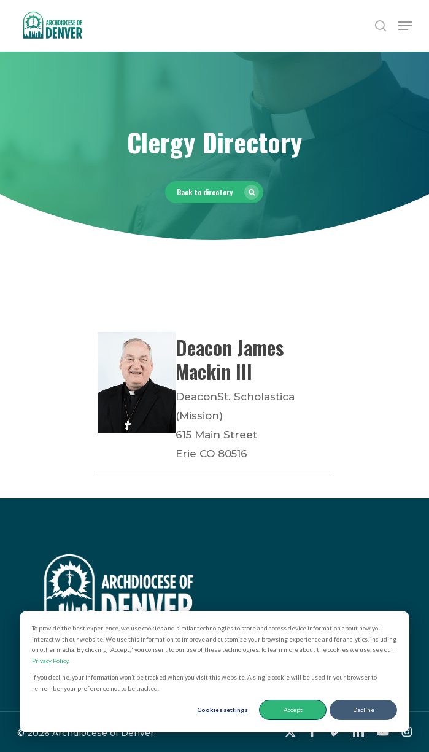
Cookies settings (222, 709)
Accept (293, 709)
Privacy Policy (50, 660)
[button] (405, 26)
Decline (363, 709)
